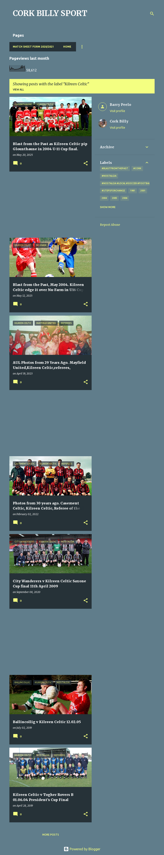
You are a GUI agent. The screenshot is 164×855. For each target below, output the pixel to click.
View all (18, 89)
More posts (50, 834)
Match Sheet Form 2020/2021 (33, 46)
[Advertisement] (48, 205)
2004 (104, 198)
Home (67, 46)
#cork (137, 168)
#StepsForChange (113, 190)
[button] (85, 163)
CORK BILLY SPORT (50, 13)
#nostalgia (109, 176)
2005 (114, 198)
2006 (124, 198)
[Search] (152, 14)
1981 (132, 190)
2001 (142, 190)
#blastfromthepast (115, 168)
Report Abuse (110, 225)
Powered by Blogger (82, 849)
